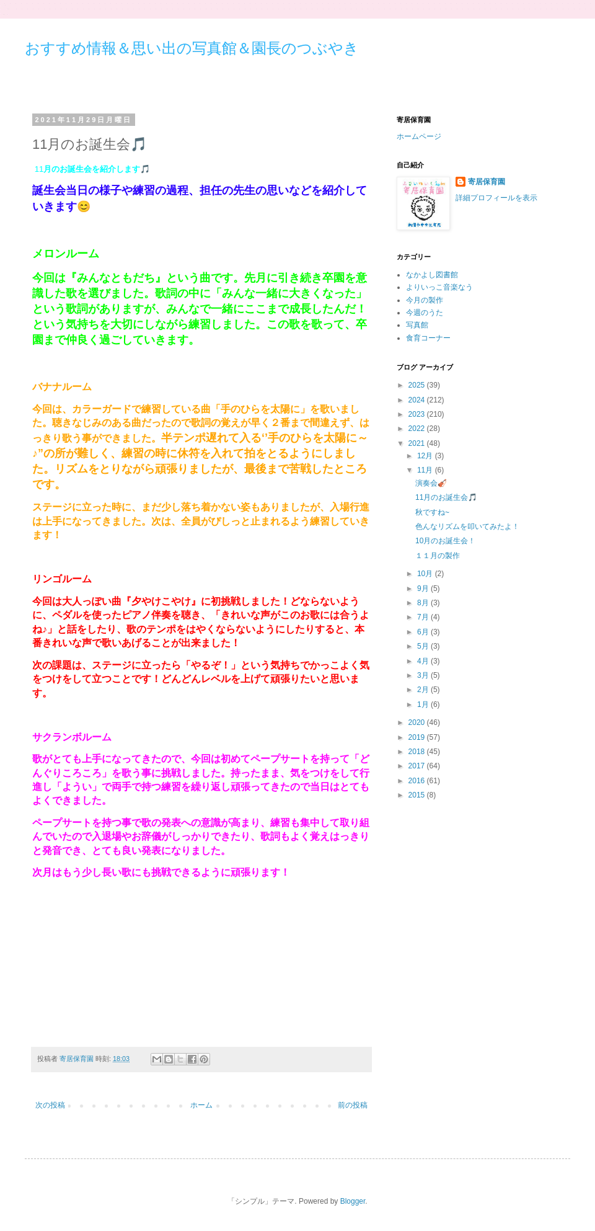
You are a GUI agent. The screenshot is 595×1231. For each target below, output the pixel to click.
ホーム (201, 1105)
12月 (426, 455)
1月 (424, 704)
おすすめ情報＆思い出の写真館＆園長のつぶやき (192, 48)
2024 (417, 400)
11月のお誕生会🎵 (446, 497)
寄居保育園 (486, 181)
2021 (417, 443)
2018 (417, 751)
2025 (417, 385)
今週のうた (424, 312)
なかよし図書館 (432, 274)
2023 (417, 414)
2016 (417, 780)
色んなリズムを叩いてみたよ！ (467, 526)
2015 (417, 795)
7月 (424, 617)
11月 (426, 470)
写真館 (417, 325)
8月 (424, 602)
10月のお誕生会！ (445, 540)
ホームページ (419, 136)
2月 (424, 689)
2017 (417, 766)
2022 (417, 428)
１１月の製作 (437, 555)
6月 (424, 632)
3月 (424, 675)
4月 (424, 661)
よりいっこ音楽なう (439, 287)
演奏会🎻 (431, 483)
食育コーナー (428, 338)
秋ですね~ (432, 512)
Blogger (353, 1201)
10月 (426, 573)
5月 (424, 646)
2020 (417, 722)
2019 (417, 737)
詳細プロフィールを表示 (496, 197)
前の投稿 (353, 1105)
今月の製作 (424, 300)
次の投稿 (50, 1105)
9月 (424, 588)
